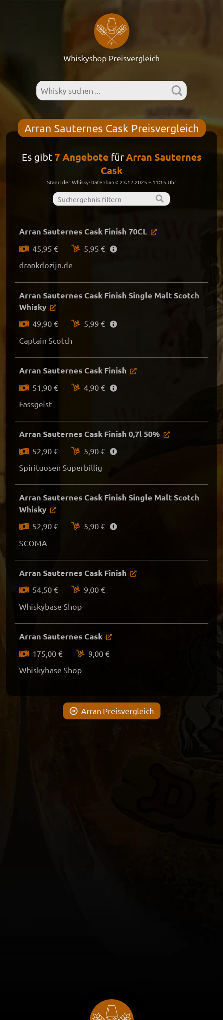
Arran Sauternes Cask (60, 636)
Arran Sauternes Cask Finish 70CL (83, 231)
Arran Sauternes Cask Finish (73, 370)
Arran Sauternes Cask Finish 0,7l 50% (89, 434)
